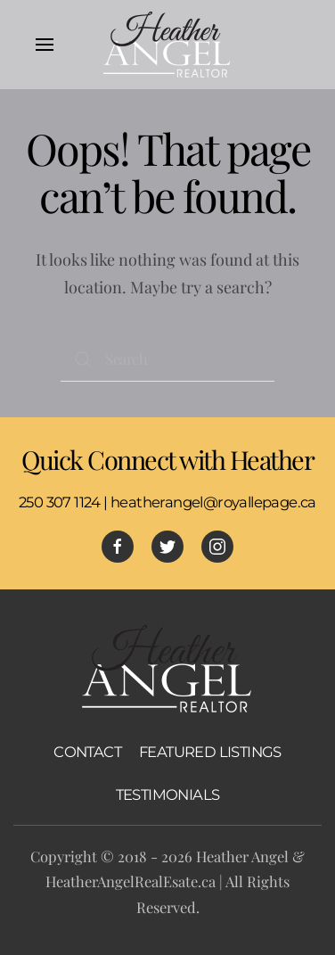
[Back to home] (167, 45)
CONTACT (87, 752)
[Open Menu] (44, 44)
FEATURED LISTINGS (210, 752)
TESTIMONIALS (168, 794)
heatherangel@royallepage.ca (213, 502)
